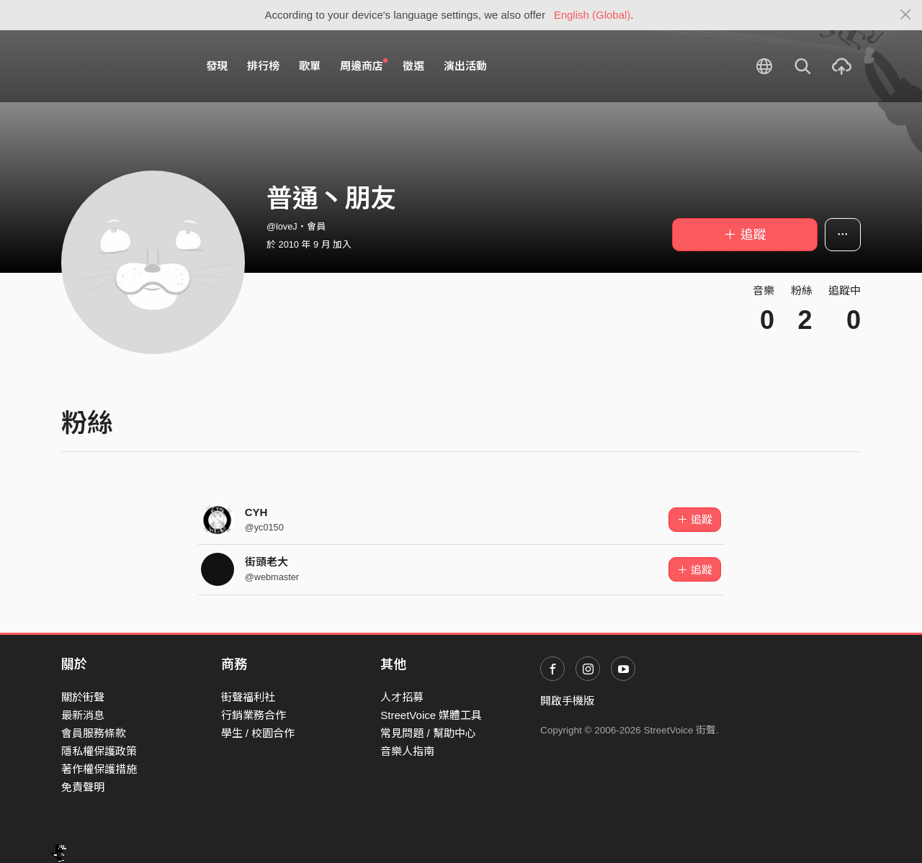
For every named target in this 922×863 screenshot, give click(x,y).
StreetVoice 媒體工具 (431, 715)
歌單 (310, 66)
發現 (217, 66)
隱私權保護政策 (99, 751)
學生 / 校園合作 (258, 733)
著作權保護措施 (99, 769)
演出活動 (465, 66)
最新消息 (82, 715)
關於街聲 (82, 697)
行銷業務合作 (253, 715)
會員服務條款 (93, 733)
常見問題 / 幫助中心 (428, 733)
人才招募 (402, 697)
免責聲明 (82, 787)
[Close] (906, 15)
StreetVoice (120, 66)
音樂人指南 (407, 751)
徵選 (413, 66)
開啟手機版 (567, 701)
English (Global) (592, 15)
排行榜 (263, 66)
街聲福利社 (248, 697)
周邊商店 (364, 65)
